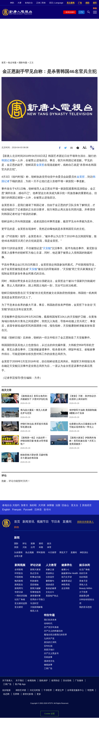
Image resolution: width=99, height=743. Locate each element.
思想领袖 (34, 584)
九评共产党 (49, 638)
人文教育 (51, 565)
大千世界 (83, 592)
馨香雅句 (50, 581)
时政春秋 (34, 581)
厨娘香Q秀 (84, 596)
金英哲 (40, 164)
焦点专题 (12, 62)
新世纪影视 (28, 694)
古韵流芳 (50, 577)
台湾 (33, 547)
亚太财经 (19, 607)
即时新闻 (41, 552)
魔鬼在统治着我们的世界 (55, 634)
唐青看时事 (35, 596)
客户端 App (20, 684)
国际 (16, 543)
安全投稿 (67, 680)
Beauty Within (85, 588)
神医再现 (65, 584)
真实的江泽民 (50, 642)
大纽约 (15, 505)
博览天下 (63, 552)
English (6, 509)
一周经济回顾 (21, 596)
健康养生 (66, 565)
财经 (41, 543)
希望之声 (59, 690)
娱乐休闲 (84, 565)
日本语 (38, 509)
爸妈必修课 (51, 588)
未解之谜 (50, 569)
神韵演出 (84, 552)
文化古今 (50, 592)
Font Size (84, 147)
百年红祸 (48, 646)
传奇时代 (48, 623)
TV (82, 12)
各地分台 (29, 3)
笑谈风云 (50, 573)
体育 (49, 547)
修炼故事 (48, 664)
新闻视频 (20, 565)
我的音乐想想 (85, 607)
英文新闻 (70, 3)
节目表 (55, 521)
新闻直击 (19, 584)
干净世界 (48, 690)
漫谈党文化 (49, 661)
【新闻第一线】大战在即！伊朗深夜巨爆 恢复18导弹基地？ (34, 440)
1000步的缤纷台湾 (86, 601)
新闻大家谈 (35, 569)
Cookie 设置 (49, 713)
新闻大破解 (35, 588)
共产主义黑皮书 (51, 653)
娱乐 (49, 543)
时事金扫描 (35, 577)
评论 (24, 543)
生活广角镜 (84, 569)
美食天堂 (83, 581)
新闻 (16, 537)
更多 (39, 694)
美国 (16, 547)
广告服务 (79, 680)
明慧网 (90, 690)
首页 (3, 62)
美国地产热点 (52, 596)
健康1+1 (65, 569)
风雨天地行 (49, 649)
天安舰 (47, 248)
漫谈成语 (50, 584)
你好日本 (83, 573)
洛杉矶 (33, 505)
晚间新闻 (19, 581)
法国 (57, 505)
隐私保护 (43, 680)
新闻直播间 (70, 12)
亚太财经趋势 (21, 603)
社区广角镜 (20, 599)
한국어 (47, 509)
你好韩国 (83, 577)
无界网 (16, 694)
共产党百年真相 (51, 627)
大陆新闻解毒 (36, 607)
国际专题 (23, 62)
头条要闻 (18, 552)
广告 (80, 3)
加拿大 (24, 505)
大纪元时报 (35, 690)
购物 (16, 527)
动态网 (6, 694)
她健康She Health (69, 573)
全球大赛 (18, 556)
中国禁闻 (19, 577)
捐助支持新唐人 (85, 522)
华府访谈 (19, 592)
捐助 (87, 3)
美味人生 (83, 584)
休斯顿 (50, 505)
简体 (44, 3)
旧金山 (65, 505)
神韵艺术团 (21, 690)
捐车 (95, 3)
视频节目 (43, 521)
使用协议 (55, 680)
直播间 (67, 521)
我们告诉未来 (50, 619)
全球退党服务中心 (75, 690)
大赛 (19, 3)
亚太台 (74, 505)
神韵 (12, 3)
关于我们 (20, 680)
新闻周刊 (19, 588)
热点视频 (29, 552)
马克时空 (34, 603)
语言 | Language (56, 3)
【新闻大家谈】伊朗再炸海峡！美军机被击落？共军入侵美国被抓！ (82, 440)
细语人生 (34, 611)
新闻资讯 (28, 521)
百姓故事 (48, 657)
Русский (27, 509)
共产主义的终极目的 (53, 631)
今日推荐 (52, 552)
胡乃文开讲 (66, 577)
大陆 (24, 547)
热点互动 (34, 573)
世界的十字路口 (37, 599)
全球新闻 (19, 569)
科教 (41, 547)
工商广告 (48, 668)
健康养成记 (66, 581)
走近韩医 (65, 588)
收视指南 (32, 680)
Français (16, 509)
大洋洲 (41, 505)
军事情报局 (35, 592)
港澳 (33, 543)
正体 (38, 3)
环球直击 (19, 573)
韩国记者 (6, 160)
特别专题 (49, 615)
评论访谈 (35, 565)
